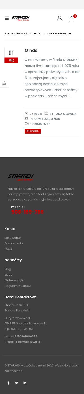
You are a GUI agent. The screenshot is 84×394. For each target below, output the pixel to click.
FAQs (8, 249)
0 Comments (40, 124)
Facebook (8, 383)
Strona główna (63, 114)
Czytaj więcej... (32, 130)
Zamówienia (13, 243)
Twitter (16, 383)
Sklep (8, 275)
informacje (39, 119)
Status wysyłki (14, 280)
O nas (31, 50)
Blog (7, 269)
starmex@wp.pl (28, 342)
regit (38, 114)
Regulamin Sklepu (17, 286)
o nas (55, 119)
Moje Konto (12, 238)
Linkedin (25, 383)
